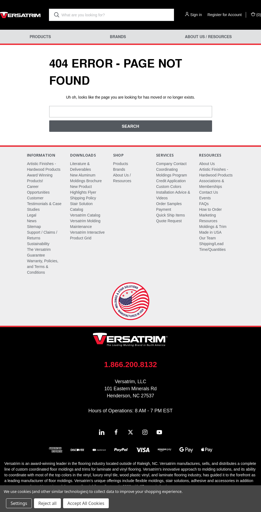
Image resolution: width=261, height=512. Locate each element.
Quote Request (169, 221)
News (31, 221)
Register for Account (224, 15)
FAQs (204, 204)
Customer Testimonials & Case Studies (44, 204)
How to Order (210, 209)
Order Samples (169, 204)
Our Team (207, 238)
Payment (163, 209)
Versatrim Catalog (85, 215)
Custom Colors (168, 186)
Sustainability (38, 244)
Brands (118, 36)
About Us (207, 163)
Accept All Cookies (85, 503)
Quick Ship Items (170, 215)
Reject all (47, 503)
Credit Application (171, 181)
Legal (31, 215)
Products (40, 36)
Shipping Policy (83, 198)
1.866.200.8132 (130, 364)
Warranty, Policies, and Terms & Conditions (42, 267)
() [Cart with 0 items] (256, 14)
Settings (19, 503)
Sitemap (34, 226)
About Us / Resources (208, 36)
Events (205, 198)
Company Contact (171, 163)
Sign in (196, 15)
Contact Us (208, 192)
